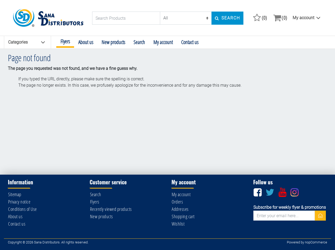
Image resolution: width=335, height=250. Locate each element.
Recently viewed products (111, 209)
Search (139, 42)
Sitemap (14, 194)
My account (303, 17)
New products (113, 42)
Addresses (180, 209)
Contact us (189, 42)
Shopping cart (183, 216)
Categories (26, 42)
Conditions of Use (22, 209)
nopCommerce (316, 242)
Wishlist (178, 224)
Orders (177, 202)
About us (85, 42)
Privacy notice (19, 202)
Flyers (65, 41)
